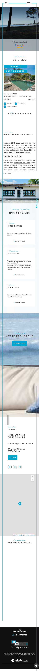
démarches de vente (22, 165)
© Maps (21, 537)
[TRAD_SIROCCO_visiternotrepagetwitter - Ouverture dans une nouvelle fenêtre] (15, 469)
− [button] (32, 482)
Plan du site (17, 657)
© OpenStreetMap (30, 537)
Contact (36, 203)
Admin (32, 657)
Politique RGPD (20, 658)
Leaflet (15, 537)
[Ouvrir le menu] (29, 3)
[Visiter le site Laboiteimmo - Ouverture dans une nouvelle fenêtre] (19, 665)
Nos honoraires (9, 657)
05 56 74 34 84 (16, 439)
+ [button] (32, 479)
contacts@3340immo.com (20, 446)
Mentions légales (25, 657)
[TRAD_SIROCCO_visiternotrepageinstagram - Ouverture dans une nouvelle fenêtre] (20, 469)
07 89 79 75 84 (16, 437)
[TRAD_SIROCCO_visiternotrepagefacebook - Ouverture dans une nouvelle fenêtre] (10, 469)
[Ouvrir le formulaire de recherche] (6, 3)
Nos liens (13, 658)
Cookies (26, 658)
